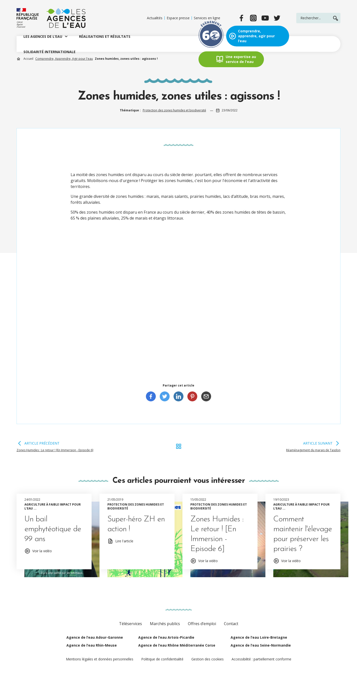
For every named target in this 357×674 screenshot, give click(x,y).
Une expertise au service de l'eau (241, 59)
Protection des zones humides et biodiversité (174, 110)
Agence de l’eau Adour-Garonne (94, 637)
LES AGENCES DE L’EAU (42, 36)
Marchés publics (165, 623)
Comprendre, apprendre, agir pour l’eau (256, 36)
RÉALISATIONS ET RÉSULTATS (104, 36)
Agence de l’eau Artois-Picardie (166, 637)
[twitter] (277, 18)
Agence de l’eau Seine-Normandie (261, 645)
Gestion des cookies (207, 659)
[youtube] (265, 18)
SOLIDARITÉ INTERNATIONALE (49, 51)
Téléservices (130, 623)
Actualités (154, 18)
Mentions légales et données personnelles (99, 659)
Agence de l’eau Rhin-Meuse (91, 645)
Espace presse (178, 18)
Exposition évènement (211, 36)
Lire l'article (124, 541)
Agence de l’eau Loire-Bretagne (259, 637)
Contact (231, 623)
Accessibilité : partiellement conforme (261, 659)
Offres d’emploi (202, 623)
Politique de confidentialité (162, 659)
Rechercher (335, 18)
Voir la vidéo (42, 551)
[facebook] (241, 18)
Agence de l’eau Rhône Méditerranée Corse (176, 645)
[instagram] (253, 18)
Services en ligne (207, 18)
